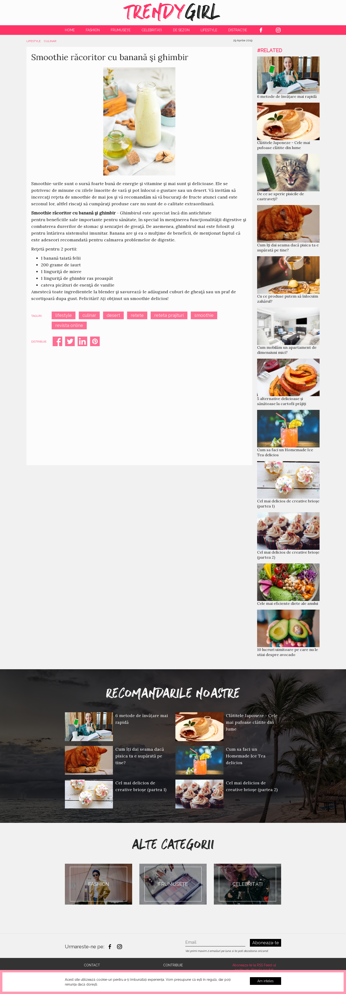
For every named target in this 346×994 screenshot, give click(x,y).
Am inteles (265, 981)
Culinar (50, 41)
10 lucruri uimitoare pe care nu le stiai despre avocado (287, 652)
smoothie (204, 315)
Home (70, 30)
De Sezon (181, 30)
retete (137, 315)
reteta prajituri (169, 315)
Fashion (93, 30)
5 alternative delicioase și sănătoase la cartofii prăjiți (281, 401)
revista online (69, 325)
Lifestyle (209, 30)
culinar (89, 315)
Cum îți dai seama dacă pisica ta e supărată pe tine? (288, 247)
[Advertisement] (139, 401)
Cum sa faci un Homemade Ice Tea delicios (246, 755)
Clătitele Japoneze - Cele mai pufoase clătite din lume (283, 145)
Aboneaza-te (265, 942)
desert (113, 315)
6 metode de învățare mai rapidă (287, 96)
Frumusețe (120, 30)
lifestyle (63, 315)
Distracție (237, 30)
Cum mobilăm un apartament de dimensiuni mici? (286, 350)
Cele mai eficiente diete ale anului (287, 603)
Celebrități (152, 30)
